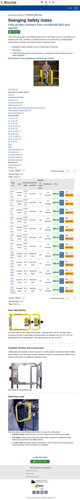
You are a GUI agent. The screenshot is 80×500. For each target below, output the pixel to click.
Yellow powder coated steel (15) (19, 110)
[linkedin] (42, 492)
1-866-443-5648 (40, 457)
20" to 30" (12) (13, 134)
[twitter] (37, 492)
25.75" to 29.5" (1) (14, 139)
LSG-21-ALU (12, 202)
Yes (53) (11, 95)
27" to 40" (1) (13, 141)
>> (20, 177)
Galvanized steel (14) (15, 102)
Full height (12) (13, 152)
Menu (70, 8)
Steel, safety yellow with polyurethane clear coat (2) (26, 108)
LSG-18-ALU (12, 193)
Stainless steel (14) (15, 105)
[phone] (50, 2)
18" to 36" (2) (13, 128)
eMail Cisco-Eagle (40, 461)
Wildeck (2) (12, 167)
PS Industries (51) (14, 165)
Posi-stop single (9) (15, 157)
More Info (61, 194)
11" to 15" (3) (13, 118)
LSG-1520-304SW (13, 289)
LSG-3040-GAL (12, 272)
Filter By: (13, 89)
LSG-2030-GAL (12, 263)
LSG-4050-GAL (12, 281)
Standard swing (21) (15, 160)
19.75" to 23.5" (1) (14, 131)
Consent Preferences (32, 477)
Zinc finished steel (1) (16, 113)
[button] (53, 2)
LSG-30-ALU (12, 228)
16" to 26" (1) (13, 123)
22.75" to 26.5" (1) (14, 136)
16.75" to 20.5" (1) (14, 126)
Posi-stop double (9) (15, 154)
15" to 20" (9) (13, 121)
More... (10, 144)
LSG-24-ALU (12, 211)
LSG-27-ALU (12, 220)
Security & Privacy (31, 470)
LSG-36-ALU (12, 246)
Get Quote (14, 32)
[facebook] (34, 492)
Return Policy (30, 473)
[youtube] (46, 492)
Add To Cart (69, 195)
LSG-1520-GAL (12, 254)
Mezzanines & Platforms (16, 15)
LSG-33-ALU (12, 237)
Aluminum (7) (13, 100)
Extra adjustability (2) (15, 149)
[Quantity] (71, 192)
